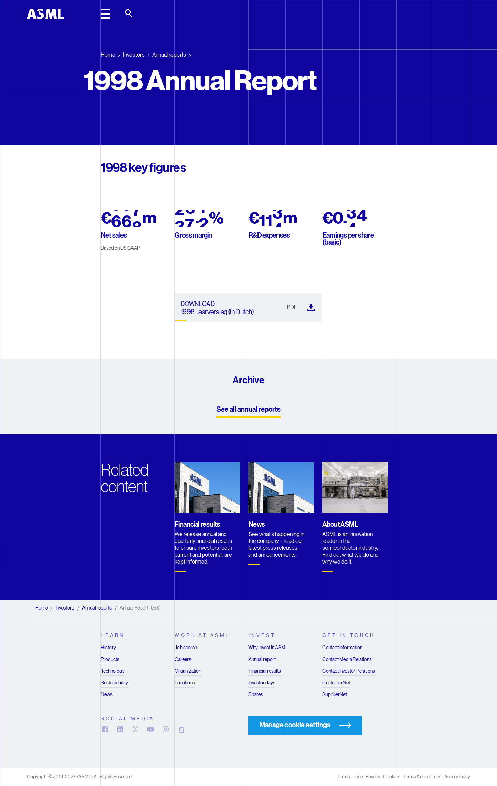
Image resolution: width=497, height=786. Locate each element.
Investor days (261, 683)
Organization (188, 671)
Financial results (264, 671)
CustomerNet (336, 683)
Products (110, 659)
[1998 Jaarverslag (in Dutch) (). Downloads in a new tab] (248, 307)
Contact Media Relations (347, 659)
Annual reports (169, 54)
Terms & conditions (422, 776)
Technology (113, 671)
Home (108, 54)
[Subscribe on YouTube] (150, 729)
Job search (186, 647)
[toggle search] (129, 14)
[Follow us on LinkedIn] (120, 729)
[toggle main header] (105, 14)
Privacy (373, 776)
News (107, 694)
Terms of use (350, 776)
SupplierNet (334, 694)
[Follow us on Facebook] (105, 729)
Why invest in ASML (268, 647)
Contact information (342, 647)
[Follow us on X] (135, 729)
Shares (255, 694)
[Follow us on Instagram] (166, 729)
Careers (183, 659)
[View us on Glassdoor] (181, 729)
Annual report (262, 659)
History (108, 647)
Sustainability (114, 683)
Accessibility (457, 776)
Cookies (391, 776)
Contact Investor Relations (348, 671)
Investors (134, 54)
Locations (185, 683)
